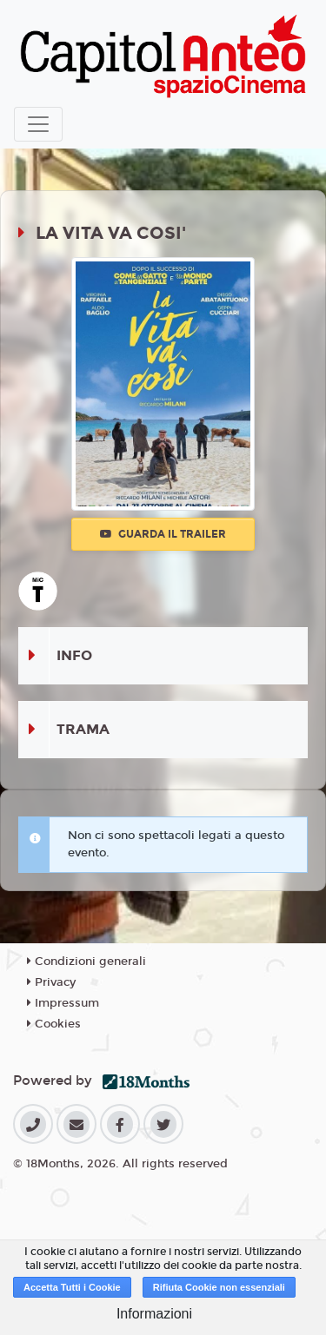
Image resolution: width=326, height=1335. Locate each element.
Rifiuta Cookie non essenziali (219, 1287)
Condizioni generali (86, 961)
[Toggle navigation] (38, 124)
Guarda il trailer (163, 534)
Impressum (63, 1003)
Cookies (54, 1024)
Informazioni (154, 1313)
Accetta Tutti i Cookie (72, 1287)
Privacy (51, 982)
